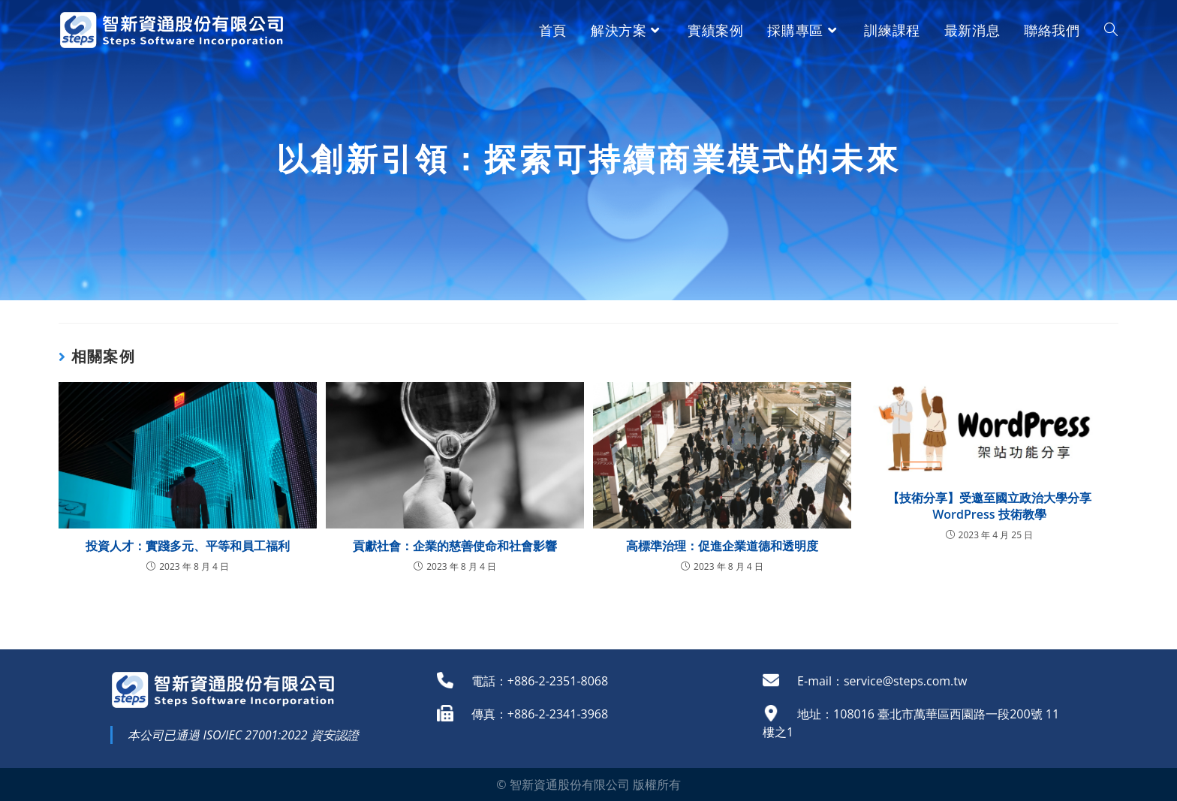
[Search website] (1111, 30)
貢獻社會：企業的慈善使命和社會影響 (455, 546)
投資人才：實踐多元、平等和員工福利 (188, 546)
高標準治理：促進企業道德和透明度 (722, 546)
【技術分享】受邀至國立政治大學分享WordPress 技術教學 (989, 505)
